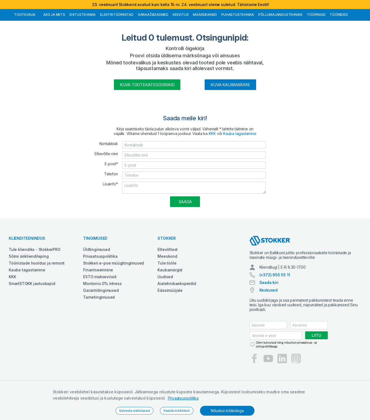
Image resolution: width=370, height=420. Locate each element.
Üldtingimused (96, 277)
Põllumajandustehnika (280, 43)
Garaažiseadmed (153, 43)
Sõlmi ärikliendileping (29, 284)
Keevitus (181, 43)
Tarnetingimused (99, 325)
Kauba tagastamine (239, 161)
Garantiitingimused (101, 318)
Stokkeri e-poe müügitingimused (113, 291)
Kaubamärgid (169, 298)
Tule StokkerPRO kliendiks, (61, 14)
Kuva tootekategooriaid (147, 112)
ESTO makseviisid (99, 304)
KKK (212, 161)
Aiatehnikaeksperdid (176, 311)
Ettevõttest (167, 277)
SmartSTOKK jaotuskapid (32, 311)
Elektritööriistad (117, 43)
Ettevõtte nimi (106, 181)
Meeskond (167, 284)
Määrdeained (205, 43)
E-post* (111, 192)
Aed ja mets (54, 43)
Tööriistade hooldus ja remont (37, 291)
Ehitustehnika (82, 43)
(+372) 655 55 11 (274, 303)
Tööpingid (316, 43)
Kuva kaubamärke (230, 112)
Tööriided (339, 43)
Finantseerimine (98, 298)
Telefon (111, 202)
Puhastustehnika (237, 43)
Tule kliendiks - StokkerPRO (34, 277)
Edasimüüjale (170, 318)
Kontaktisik (108, 171)
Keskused (268, 318)
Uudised (165, 304)
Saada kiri (268, 310)
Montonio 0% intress (102, 311)
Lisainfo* (110, 212)
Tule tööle (166, 291)
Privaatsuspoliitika (183, 398)
